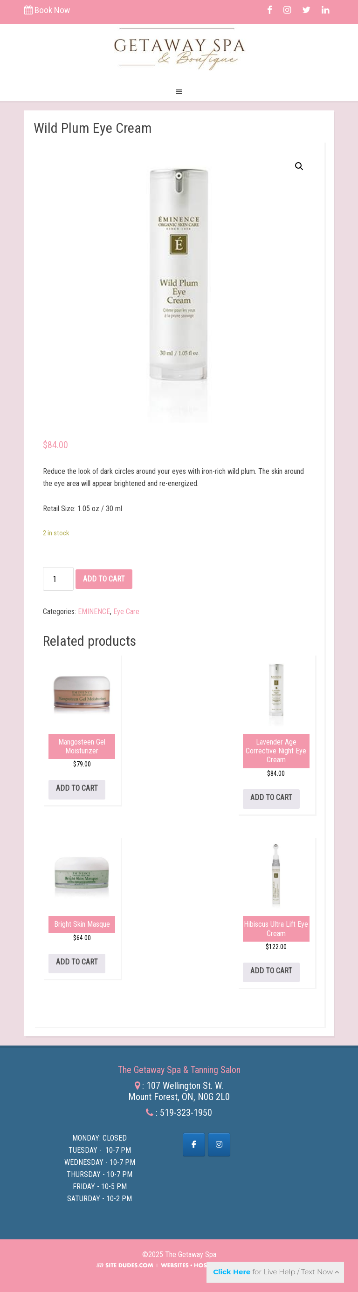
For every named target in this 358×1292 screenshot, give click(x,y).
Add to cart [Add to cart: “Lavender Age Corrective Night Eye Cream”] (271, 797)
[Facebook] (194, 1144)
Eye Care (126, 611)
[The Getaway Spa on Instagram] (219, 1144)
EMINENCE (94, 611)
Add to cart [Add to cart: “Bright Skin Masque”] (77, 961)
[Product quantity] (58, 579)
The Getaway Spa (179, 47)
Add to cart (104, 578)
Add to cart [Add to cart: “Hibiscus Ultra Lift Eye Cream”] (271, 970)
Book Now (47, 10)
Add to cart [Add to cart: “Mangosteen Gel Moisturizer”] (77, 788)
